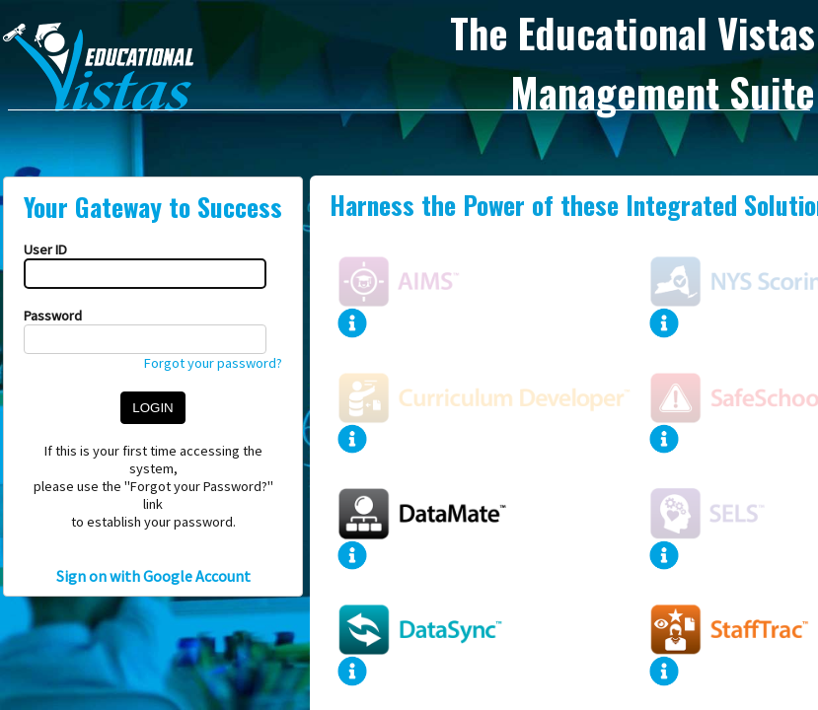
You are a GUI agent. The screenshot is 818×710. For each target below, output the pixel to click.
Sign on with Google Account (153, 576)
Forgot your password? (213, 363)
